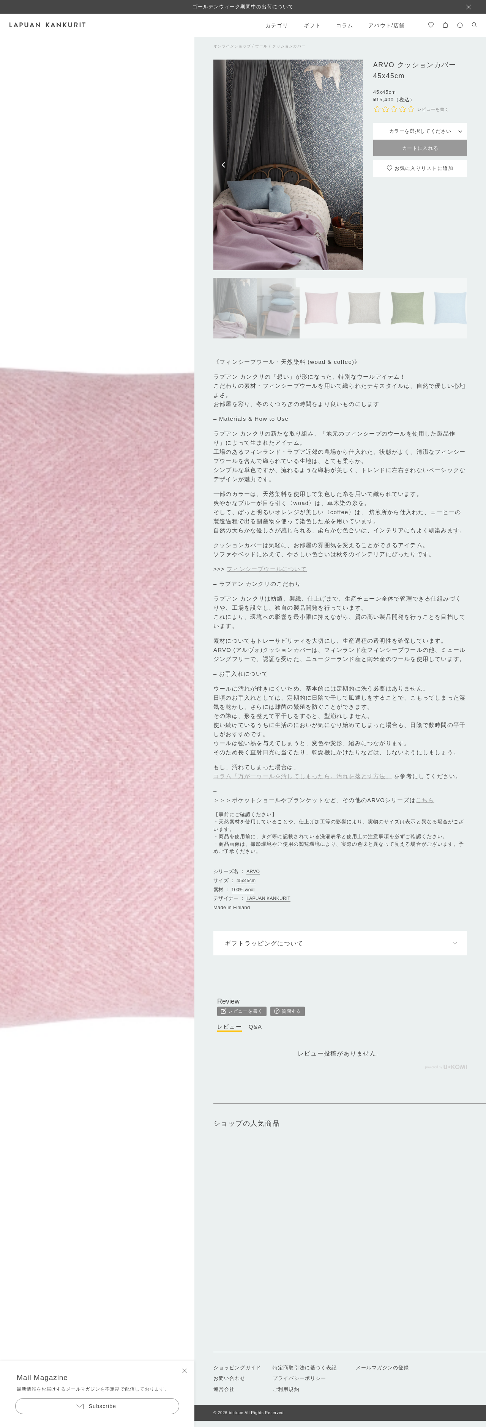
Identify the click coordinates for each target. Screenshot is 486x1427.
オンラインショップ (232, 46)
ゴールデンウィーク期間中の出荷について (243, 6)
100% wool (243, 889)
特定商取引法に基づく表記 (304, 1367)
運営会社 (224, 1389)
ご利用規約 (286, 1389)
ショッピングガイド (237, 1367)
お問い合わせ (229, 1378)
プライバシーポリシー (299, 1378)
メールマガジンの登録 (382, 1367)
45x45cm (246, 880)
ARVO (253, 871)
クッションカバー (289, 46)
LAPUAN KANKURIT (268, 898)
